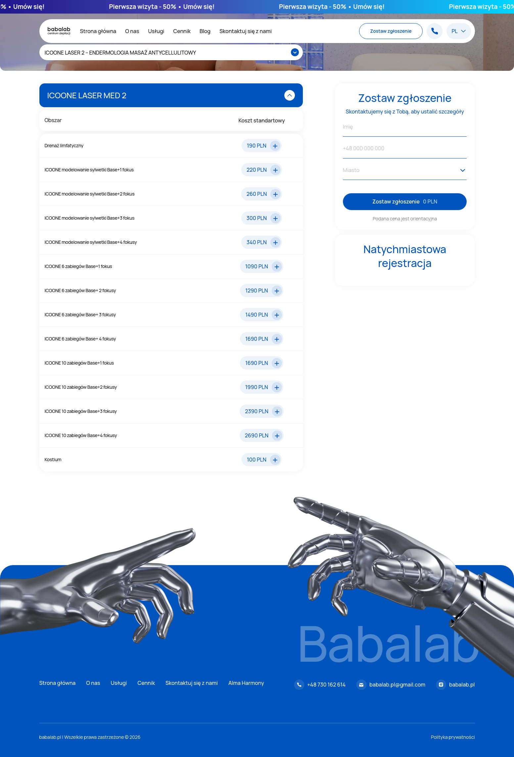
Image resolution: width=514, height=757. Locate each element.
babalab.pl (462, 684)
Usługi (156, 31)
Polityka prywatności (453, 737)
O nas (132, 31)
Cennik (182, 31)
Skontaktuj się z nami (245, 31)
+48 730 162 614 (326, 684)
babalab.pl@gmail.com (397, 684)
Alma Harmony (246, 683)
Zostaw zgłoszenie (390, 31)
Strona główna (98, 31)
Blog (205, 31)
